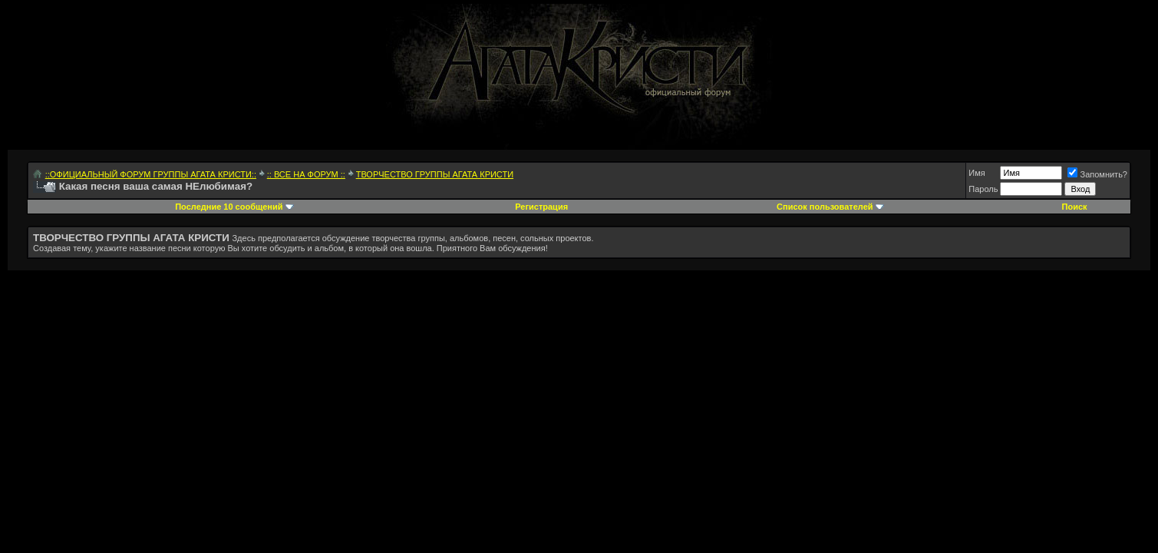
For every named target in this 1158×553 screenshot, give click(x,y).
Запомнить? (1097, 174)
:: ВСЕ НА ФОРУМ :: (306, 174)
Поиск (1074, 206)
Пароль (983, 189)
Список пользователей (825, 206)
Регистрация (541, 206)
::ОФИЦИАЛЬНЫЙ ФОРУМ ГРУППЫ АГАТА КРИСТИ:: (150, 174)
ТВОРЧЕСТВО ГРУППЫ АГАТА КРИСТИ (434, 174)
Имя (976, 172)
